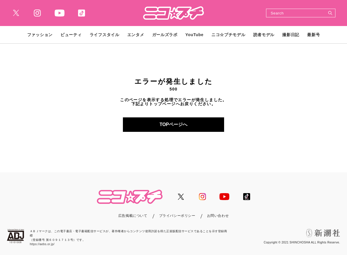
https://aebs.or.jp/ (42, 244)
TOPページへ (174, 124)
